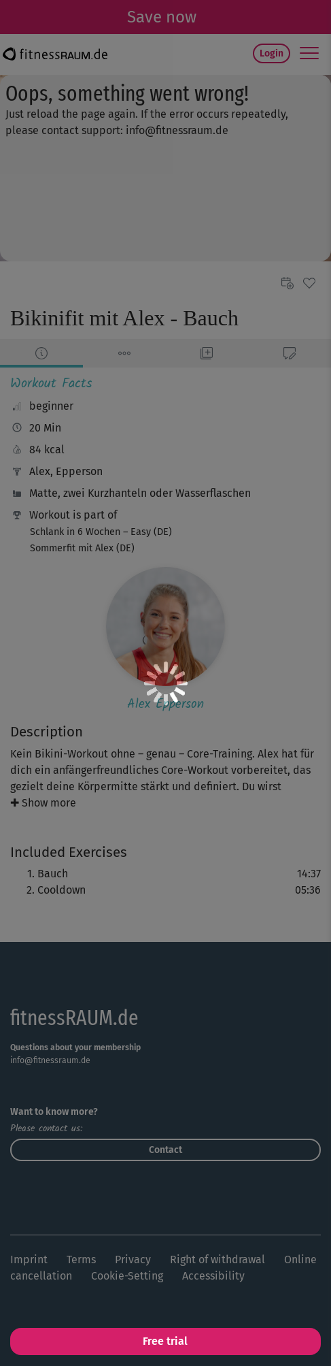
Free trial (165, 1341)
